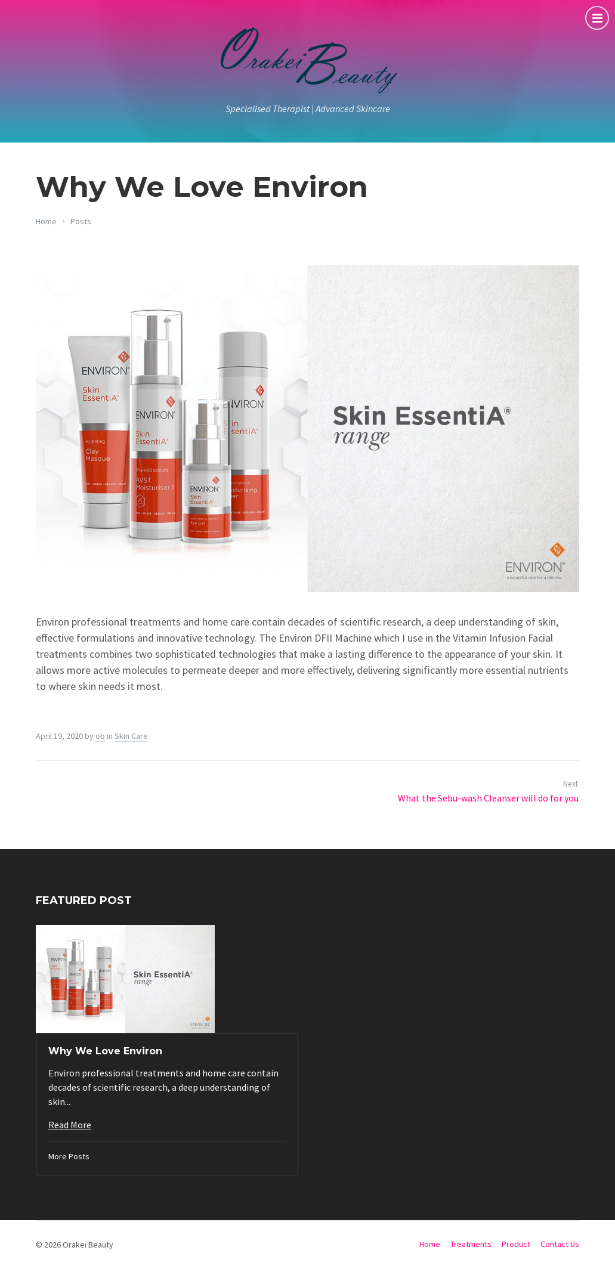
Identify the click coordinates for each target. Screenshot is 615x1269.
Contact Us (559, 1244)
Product (516, 1244)
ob (100, 736)
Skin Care (131, 736)
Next (571, 784)
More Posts (68, 1156)
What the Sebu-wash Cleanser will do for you (488, 798)
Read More (69, 1125)
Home (46, 221)
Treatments (471, 1244)
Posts (80, 221)
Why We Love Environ (105, 1051)
